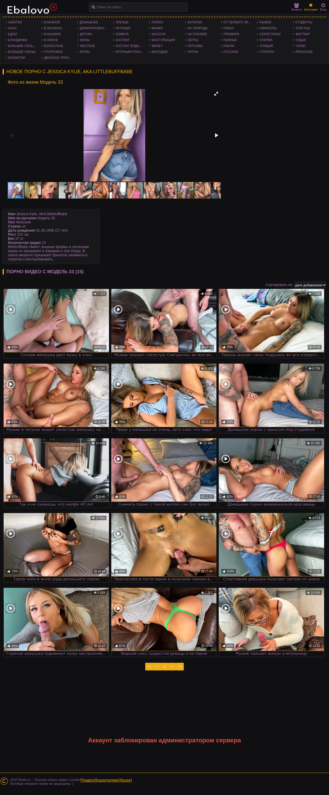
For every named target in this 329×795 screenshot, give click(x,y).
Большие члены (21, 52)
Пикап (229, 28)
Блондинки (17, 40)
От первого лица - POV (239, 22)
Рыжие (265, 22)
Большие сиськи (22, 46)
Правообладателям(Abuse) (106, 780)
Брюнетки (16, 58)
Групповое (53, 52)
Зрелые (122, 22)
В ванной (52, 22)
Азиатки (15, 22)
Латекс (157, 22)
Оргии (193, 52)
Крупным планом (130, 52)
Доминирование (94, 28)
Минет (157, 46)
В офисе (51, 40)
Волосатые (53, 46)
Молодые (160, 52)
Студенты (303, 22)
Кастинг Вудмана (130, 46)
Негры (193, 40)
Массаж (159, 34)
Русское (231, 52)
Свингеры (268, 28)
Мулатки (195, 22)
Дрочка (86, 34)
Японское (304, 52)
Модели (296, 7)
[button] (216, 94)
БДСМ (12, 34)
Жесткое (87, 46)
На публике (197, 34)
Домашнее (89, 22)
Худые (300, 40)
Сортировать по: (279, 285)
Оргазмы (195, 46)
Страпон (266, 52)
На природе (198, 28)
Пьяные (230, 40)
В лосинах (53, 28)
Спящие (266, 46)
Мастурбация (163, 40)
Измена (122, 34)
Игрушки (123, 28)
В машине (52, 34)
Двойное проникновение (59, 58)
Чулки (300, 46)
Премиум (231, 34)
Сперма (265, 40)
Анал (12, 28)
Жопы (85, 52)
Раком (229, 46)
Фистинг (302, 34)
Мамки (157, 28)
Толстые (302, 28)
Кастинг (123, 40)
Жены (85, 40)
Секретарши (269, 34)
